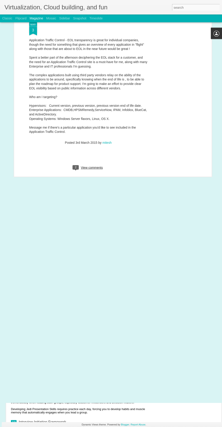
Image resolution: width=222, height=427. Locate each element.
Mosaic (51, 18)
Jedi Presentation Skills (37, 391)
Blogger (125, 424)
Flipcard (21, 18)
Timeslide (96, 18)
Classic (7, 18)
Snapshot (79, 18)
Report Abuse (138, 424)
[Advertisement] (172, 68)
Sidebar (64, 18)
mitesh (107, 118)
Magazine (36, 18)
